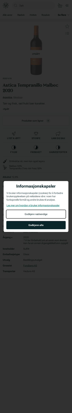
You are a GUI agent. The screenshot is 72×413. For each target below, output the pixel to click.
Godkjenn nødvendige (36, 214)
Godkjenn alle (36, 225)
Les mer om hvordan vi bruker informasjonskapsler (33, 205)
